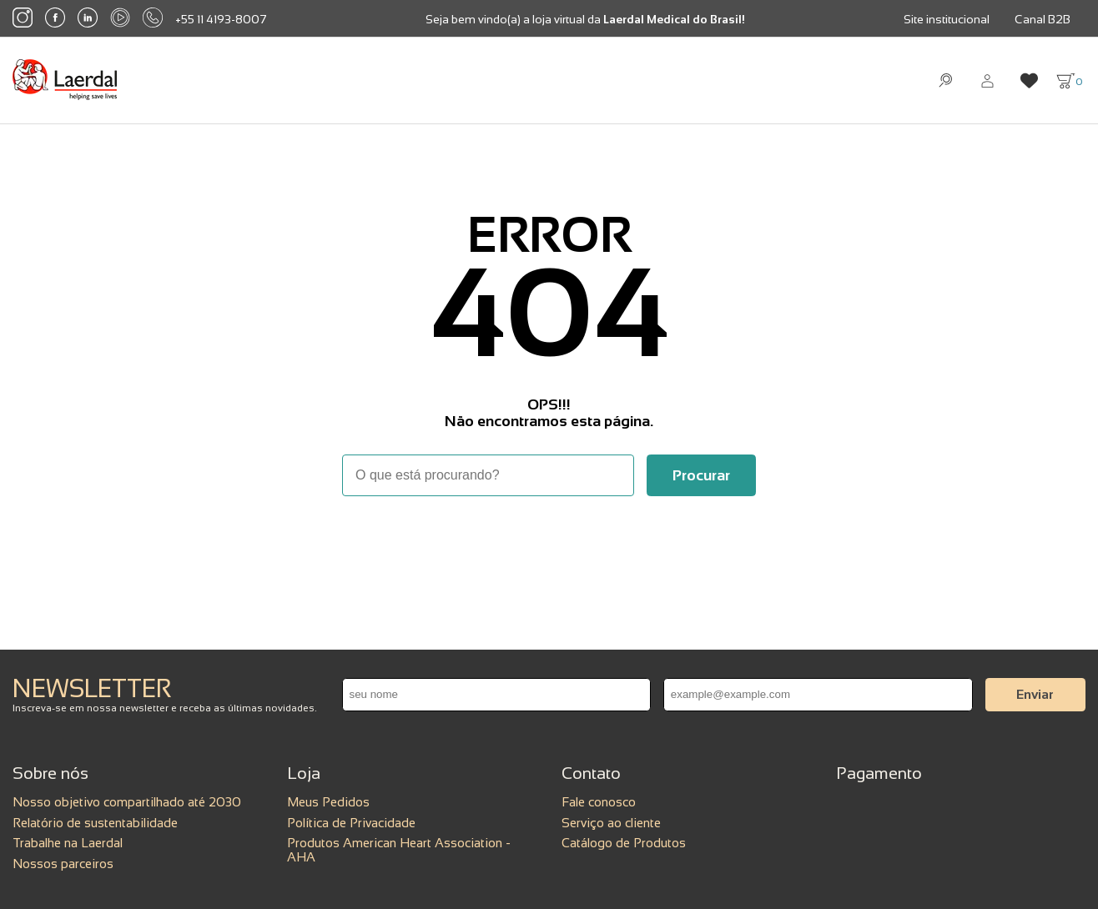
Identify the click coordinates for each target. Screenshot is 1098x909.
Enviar (1035, 694)
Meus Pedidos (328, 802)
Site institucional (947, 19)
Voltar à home (549, 542)
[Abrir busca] (945, 80)
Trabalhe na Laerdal (68, 843)
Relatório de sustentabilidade (95, 823)
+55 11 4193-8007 (221, 19)
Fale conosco (599, 802)
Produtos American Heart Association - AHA (399, 850)
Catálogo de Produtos (624, 843)
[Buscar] (701, 475)
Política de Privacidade (351, 823)
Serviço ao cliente (611, 823)
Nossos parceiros (63, 863)
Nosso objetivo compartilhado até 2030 (127, 802)
